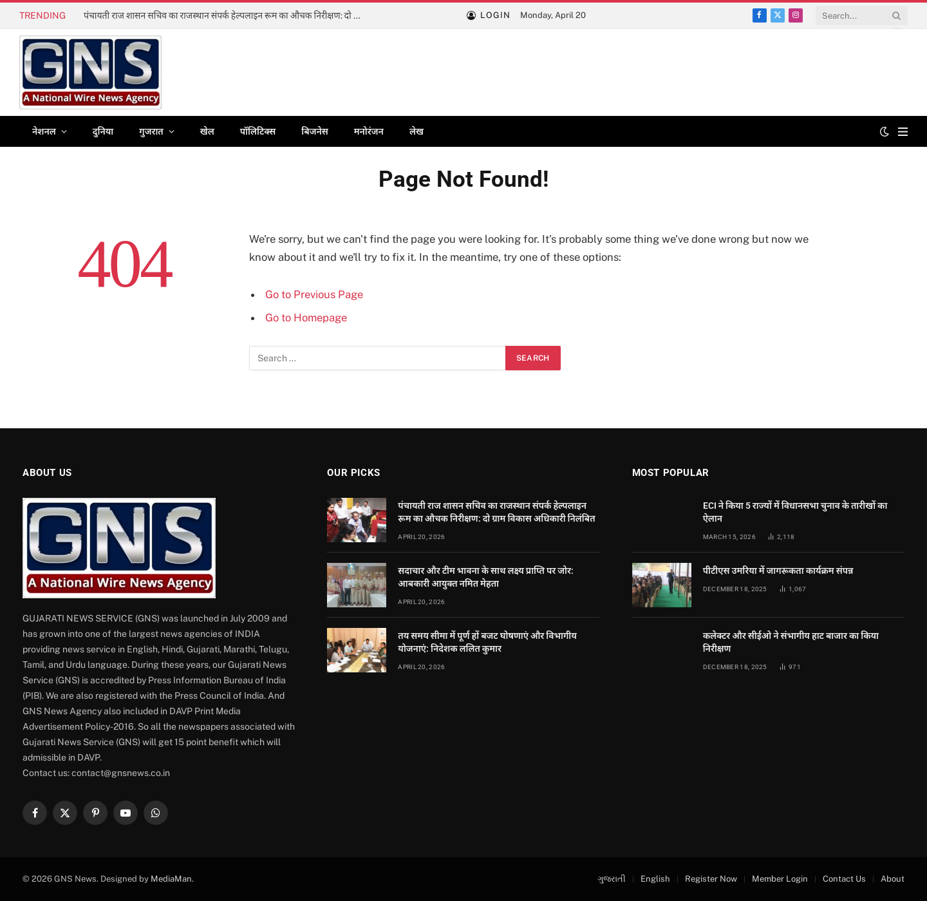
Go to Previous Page (314, 294)
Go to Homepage (306, 317)
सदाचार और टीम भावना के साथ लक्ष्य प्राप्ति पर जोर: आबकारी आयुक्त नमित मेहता (486, 577)
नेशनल (44, 131)
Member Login (780, 879)
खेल (207, 131)
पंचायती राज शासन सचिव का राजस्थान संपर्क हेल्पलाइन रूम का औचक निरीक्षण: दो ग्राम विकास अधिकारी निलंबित (228, 15)
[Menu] (903, 131)
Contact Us (844, 879)
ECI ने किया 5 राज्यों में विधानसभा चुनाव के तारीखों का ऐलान (795, 512)
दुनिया (103, 131)
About (892, 879)
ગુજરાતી (611, 879)
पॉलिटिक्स (258, 131)
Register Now (711, 879)
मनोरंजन (369, 131)
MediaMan (171, 879)
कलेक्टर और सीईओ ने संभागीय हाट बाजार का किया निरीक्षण (791, 642)
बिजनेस (314, 131)
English (655, 879)
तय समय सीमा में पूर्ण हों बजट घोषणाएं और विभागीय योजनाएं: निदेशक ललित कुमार (487, 642)
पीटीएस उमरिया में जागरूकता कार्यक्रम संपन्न (778, 570)
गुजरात (151, 131)
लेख (416, 131)
